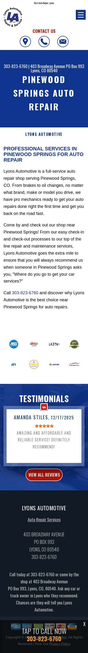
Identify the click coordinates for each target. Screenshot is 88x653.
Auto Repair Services (44, 521)
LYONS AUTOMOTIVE (44, 134)
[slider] (44, 427)
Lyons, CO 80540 (44, 70)
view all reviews (44, 476)
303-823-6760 (15, 66)
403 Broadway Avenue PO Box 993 (57, 66)
